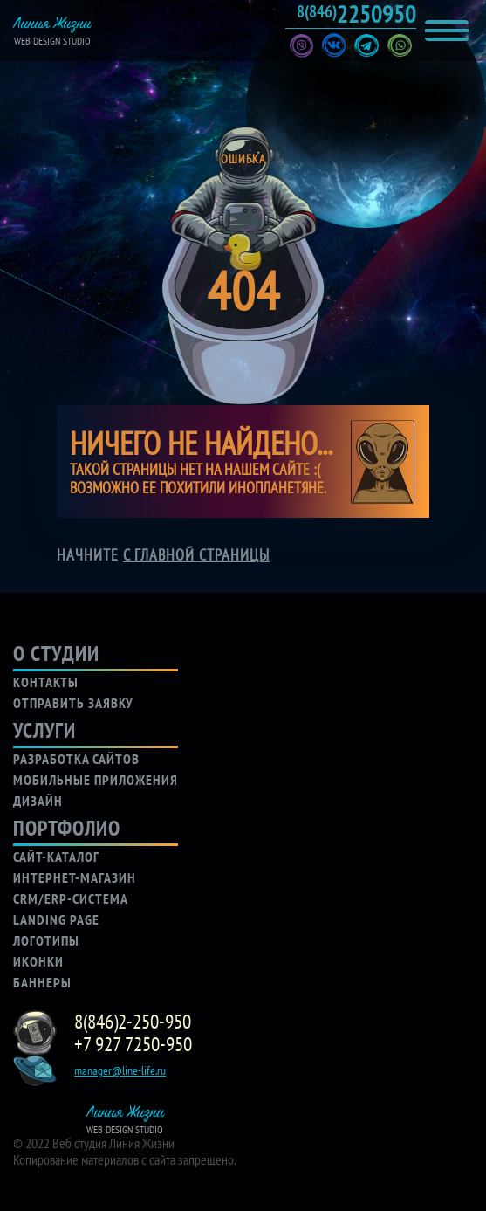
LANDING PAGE (56, 919)
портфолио (66, 828)
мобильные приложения (95, 779)
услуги (44, 730)
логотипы (46, 940)
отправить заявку (73, 703)
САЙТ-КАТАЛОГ (56, 856)
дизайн (38, 800)
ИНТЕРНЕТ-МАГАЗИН (74, 877)
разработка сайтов (76, 758)
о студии (56, 653)
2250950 (356, 14)
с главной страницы (196, 555)
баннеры (42, 982)
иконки (38, 961)
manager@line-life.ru (120, 1070)
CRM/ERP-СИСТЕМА (70, 898)
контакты (46, 682)
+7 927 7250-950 (133, 1044)
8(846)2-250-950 (132, 1021)
